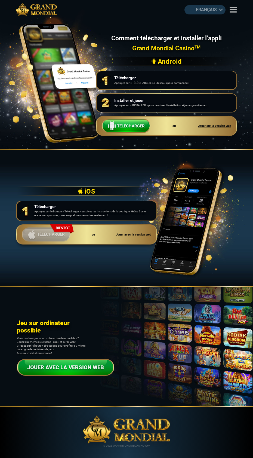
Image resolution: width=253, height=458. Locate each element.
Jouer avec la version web (133, 234)
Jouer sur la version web (214, 126)
